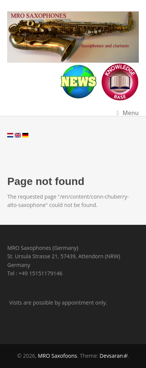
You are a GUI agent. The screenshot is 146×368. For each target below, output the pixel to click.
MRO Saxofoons (57, 355)
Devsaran (113, 355)
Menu (127, 113)
